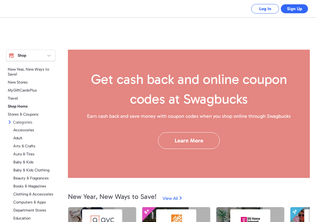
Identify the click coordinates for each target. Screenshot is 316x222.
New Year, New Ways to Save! (28, 71)
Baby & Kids (23, 162)
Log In (261, 8)
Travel (13, 98)
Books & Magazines (29, 186)
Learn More (189, 140)
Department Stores (29, 210)
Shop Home (18, 106)
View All (170, 198)
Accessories (23, 130)
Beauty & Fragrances (31, 178)
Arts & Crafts (24, 146)
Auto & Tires (24, 154)
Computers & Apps (29, 202)
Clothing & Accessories (33, 194)
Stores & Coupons (23, 114)
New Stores (18, 82)
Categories (22, 122)
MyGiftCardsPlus (22, 90)
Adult (18, 138)
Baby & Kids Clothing (31, 170)
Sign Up (293, 8)
